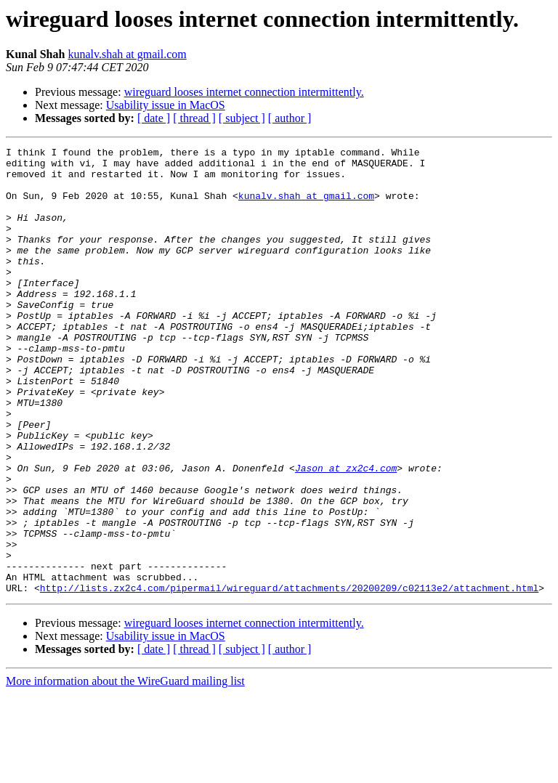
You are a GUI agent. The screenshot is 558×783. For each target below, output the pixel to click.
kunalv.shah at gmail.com (127, 54)
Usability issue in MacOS (165, 105)
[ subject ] (242, 118)
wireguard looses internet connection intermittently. (244, 92)
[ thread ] (194, 118)
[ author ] (290, 118)
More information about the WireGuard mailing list (125, 770)
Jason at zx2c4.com (346, 533)
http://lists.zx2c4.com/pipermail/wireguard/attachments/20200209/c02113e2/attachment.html (289, 676)
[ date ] (153, 118)
